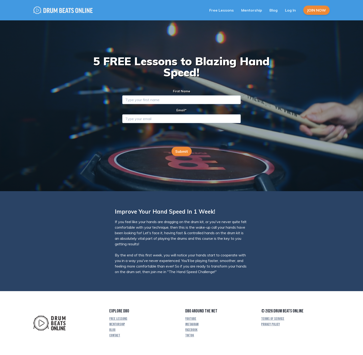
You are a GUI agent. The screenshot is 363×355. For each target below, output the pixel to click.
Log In (290, 10)
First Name (181, 91)
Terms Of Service (272, 319)
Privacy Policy (270, 324)
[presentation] (157, 136)
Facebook (191, 330)
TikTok (189, 335)
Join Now (316, 10)
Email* (181, 110)
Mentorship (251, 10)
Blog (273, 10)
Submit (181, 151)
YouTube (190, 319)
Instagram (192, 324)
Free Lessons (221, 10)
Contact (114, 335)
